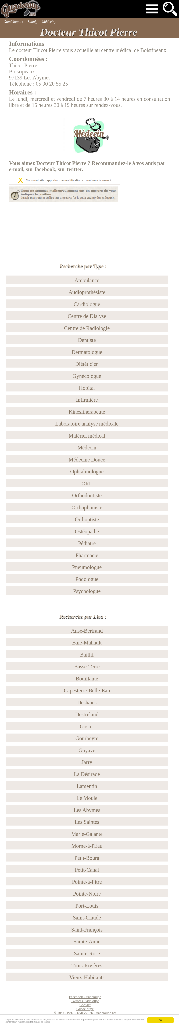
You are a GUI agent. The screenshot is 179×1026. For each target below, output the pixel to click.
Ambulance (86, 280)
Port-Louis (86, 906)
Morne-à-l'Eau (86, 846)
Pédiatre (87, 543)
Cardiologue (87, 304)
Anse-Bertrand (87, 631)
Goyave (86, 750)
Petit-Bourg (86, 858)
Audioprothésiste (87, 292)
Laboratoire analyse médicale (87, 424)
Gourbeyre (86, 738)
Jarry (86, 762)
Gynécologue (87, 376)
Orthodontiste (87, 496)
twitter (74, 169)
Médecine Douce (87, 460)
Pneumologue (87, 567)
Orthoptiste (87, 519)
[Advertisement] (89, 226)
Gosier (87, 727)
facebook (45, 169)
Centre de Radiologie (87, 328)
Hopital (87, 388)
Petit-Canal (87, 870)
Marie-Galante (87, 834)
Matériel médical (87, 436)
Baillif (87, 655)
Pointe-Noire (87, 894)
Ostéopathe (87, 531)
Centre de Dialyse (87, 316)
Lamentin (87, 786)
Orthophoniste (86, 508)
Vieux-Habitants (86, 977)
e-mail (16, 169)
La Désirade (87, 774)
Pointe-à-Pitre (87, 882)
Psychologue (87, 591)
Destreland (87, 714)
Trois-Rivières (86, 966)
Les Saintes (87, 822)
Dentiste (87, 340)
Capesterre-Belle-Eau (87, 691)
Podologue (86, 579)
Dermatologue (86, 352)
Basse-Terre (87, 667)
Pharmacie (87, 555)
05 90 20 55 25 (52, 84)
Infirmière (87, 400)
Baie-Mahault (87, 643)
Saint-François (86, 930)
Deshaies (87, 703)
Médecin (86, 448)
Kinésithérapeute (87, 412)
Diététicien (87, 364)
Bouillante (87, 679)
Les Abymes (87, 810)
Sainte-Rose (87, 954)
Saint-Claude (87, 918)
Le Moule (86, 798)
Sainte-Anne (86, 942)
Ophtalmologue (87, 472)
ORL (86, 484)
